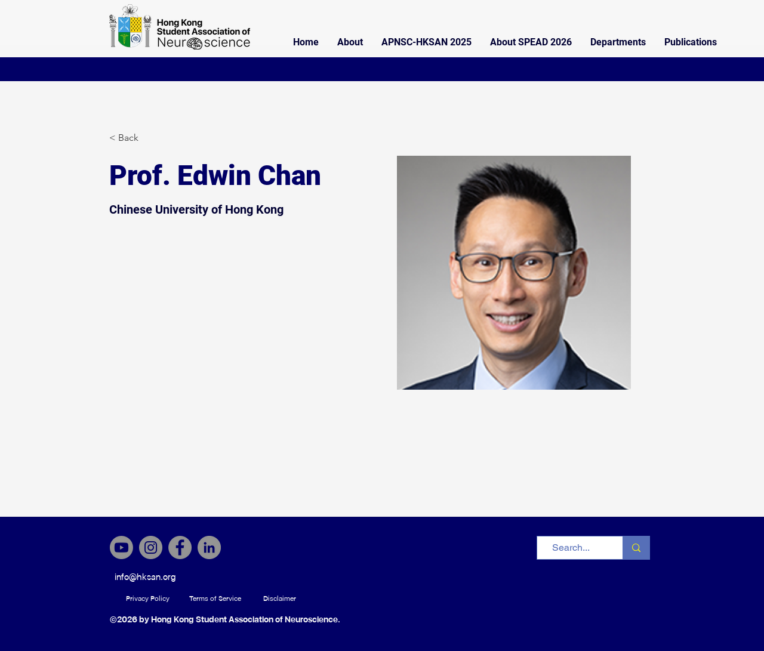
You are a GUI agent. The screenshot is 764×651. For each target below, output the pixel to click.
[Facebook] (180, 547)
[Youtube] (121, 547)
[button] (350, 42)
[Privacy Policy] (147, 598)
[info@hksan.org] (145, 577)
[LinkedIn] (209, 547)
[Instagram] (150, 547)
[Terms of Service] (215, 598)
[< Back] (132, 138)
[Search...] (570, 547)
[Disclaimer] (279, 598)
